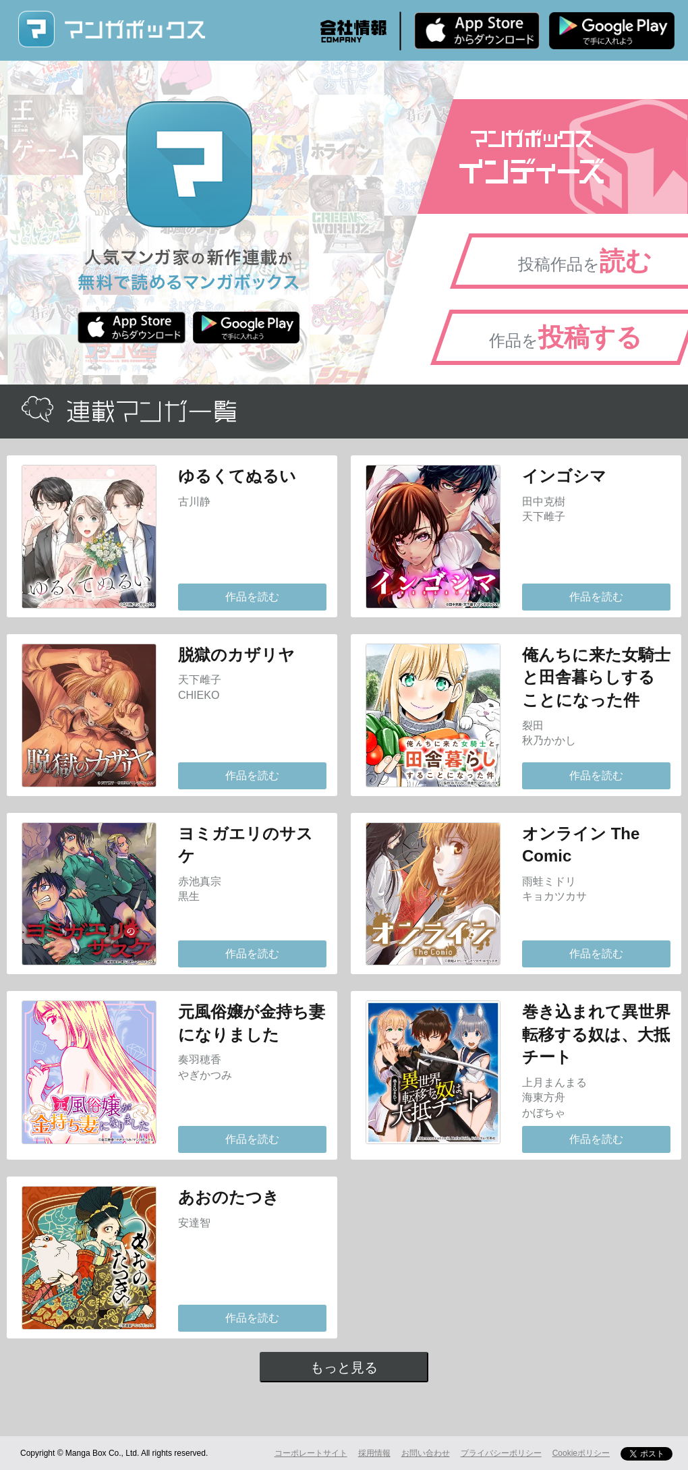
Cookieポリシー (581, 1453)
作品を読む (252, 596)
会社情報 (353, 31)
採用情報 (374, 1453)
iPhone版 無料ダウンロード (477, 30)
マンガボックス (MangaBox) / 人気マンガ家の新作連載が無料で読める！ (111, 29)
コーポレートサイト (311, 1453)
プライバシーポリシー (501, 1453)
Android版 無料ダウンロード (612, 30)
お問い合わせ (425, 1453)
